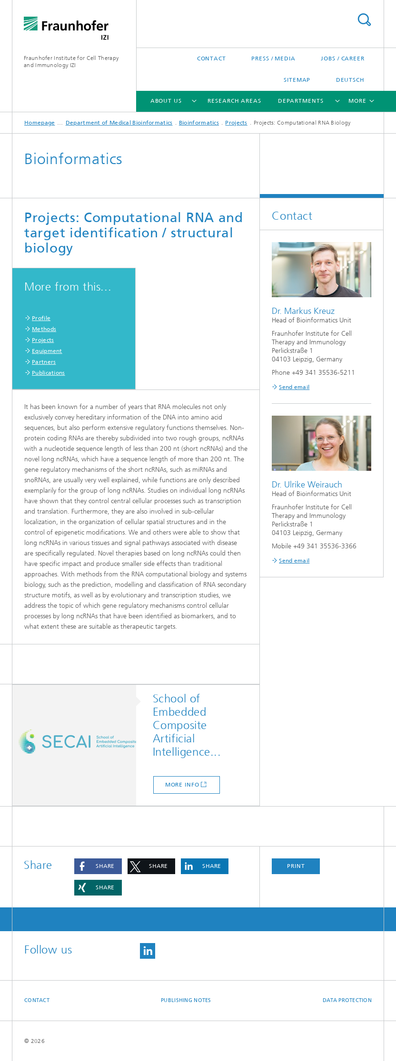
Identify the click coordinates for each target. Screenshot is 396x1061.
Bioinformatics (199, 122)
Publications (48, 373)
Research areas (234, 100)
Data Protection (347, 1000)
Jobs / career (343, 58)
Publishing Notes (186, 1000)
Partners (44, 362)
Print (296, 866)
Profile (41, 318)
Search (364, 20)
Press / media (273, 58)
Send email (294, 387)
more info (182, 784)
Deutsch (350, 80)
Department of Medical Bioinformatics (119, 122)
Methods (44, 329)
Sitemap (297, 80)
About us (166, 100)
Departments (301, 100)
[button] (98, 866)
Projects (236, 122)
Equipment (47, 351)
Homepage (39, 122)
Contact (211, 58)
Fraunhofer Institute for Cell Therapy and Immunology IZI (71, 61)
